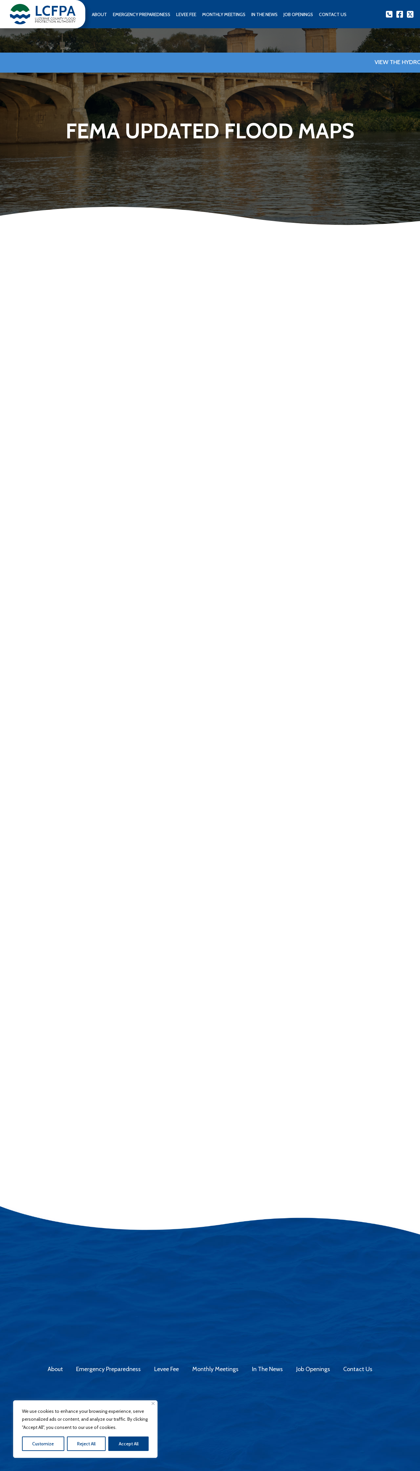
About (99, 14)
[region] (85, 1429)
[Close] (153, 1403)
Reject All (86, 1444)
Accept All (128, 1444)
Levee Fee (186, 14)
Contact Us (357, 1369)
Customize (43, 1444)
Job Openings (298, 14)
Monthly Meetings (223, 14)
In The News (264, 14)
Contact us (332, 14)
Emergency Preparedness (141, 14)
